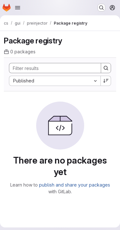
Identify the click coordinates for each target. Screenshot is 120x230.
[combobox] (54, 81)
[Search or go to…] (101, 8)
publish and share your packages (74, 185)
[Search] (52, 68)
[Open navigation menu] (17, 8)
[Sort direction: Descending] (106, 81)
